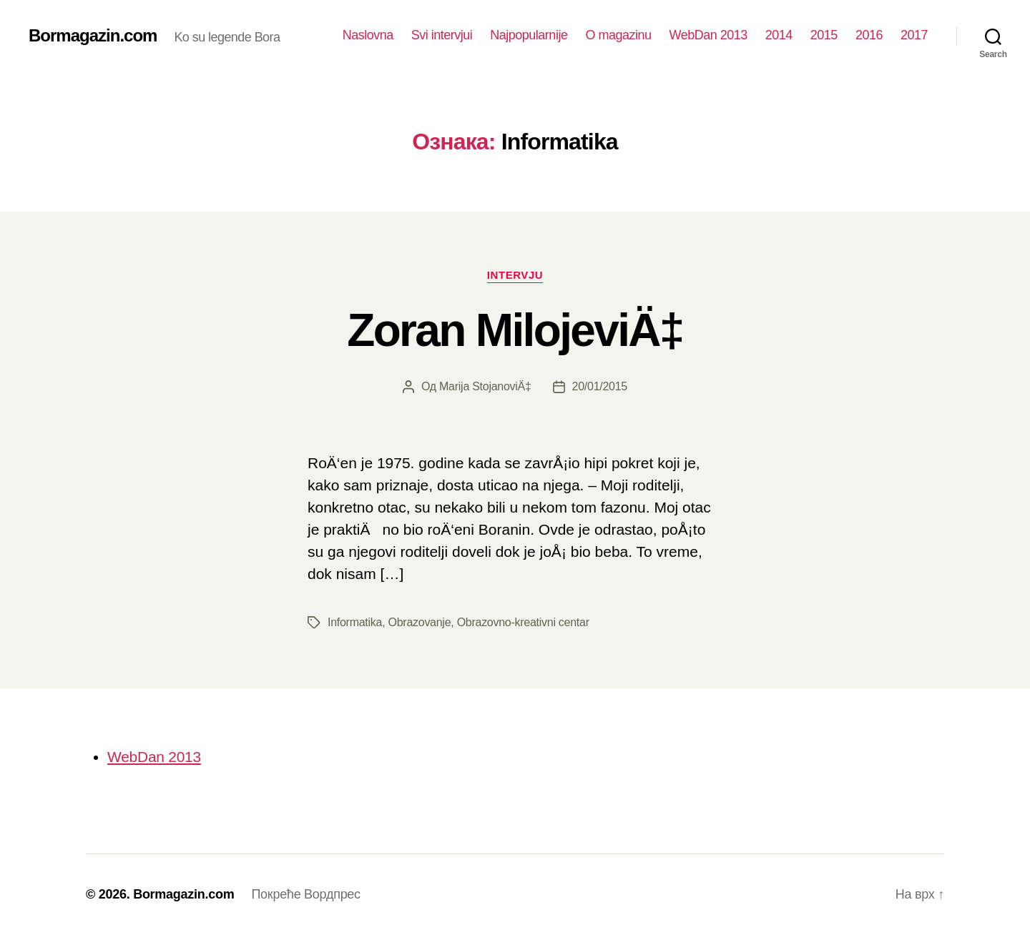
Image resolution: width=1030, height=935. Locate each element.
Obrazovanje (419, 622)
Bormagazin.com (93, 35)
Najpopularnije (528, 35)
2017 (914, 35)
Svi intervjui (442, 35)
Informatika (355, 622)
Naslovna (368, 35)
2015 (824, 35)
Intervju (515, 275)
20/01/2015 (599, 386)
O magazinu (618, 35)
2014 (779, 35)
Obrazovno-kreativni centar (523, 622)
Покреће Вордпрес (305, 894)
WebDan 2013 (708, 35)
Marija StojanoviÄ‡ (485, 386)
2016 (869, 35)
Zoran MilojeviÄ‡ (515, 330)
